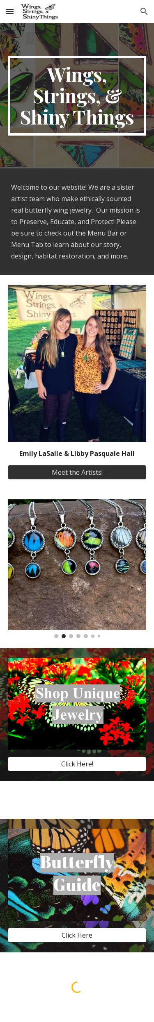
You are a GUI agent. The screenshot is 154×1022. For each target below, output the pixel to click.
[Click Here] (77, 935)
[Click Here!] (77, 764)
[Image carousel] (77, 568)
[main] (77, 96)
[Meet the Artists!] (77, 472)
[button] (10, 11)
